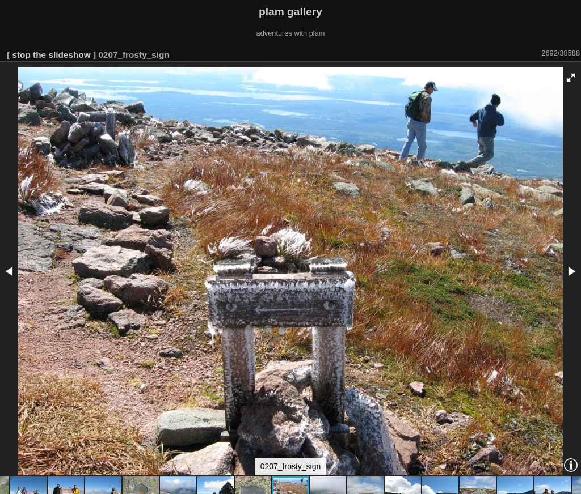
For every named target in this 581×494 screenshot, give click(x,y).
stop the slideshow (51, 54)
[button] (571, 78)
